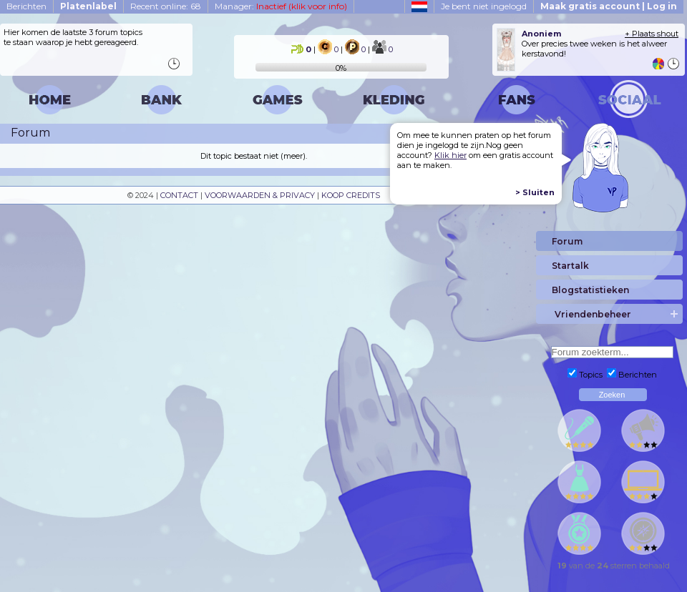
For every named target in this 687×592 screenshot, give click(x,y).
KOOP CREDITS (350, 195)
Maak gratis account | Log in (608, 6)
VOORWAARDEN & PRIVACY (260, 195)
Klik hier (450, 155)
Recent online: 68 (165, 6)
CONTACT (179, 195)
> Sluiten (535, 192)
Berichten (26, 6)
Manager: (281, 6)
